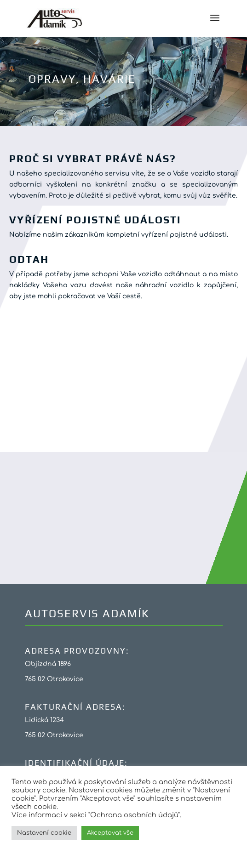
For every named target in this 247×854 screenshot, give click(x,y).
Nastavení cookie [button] (44, 833)
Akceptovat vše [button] (110, 833)
